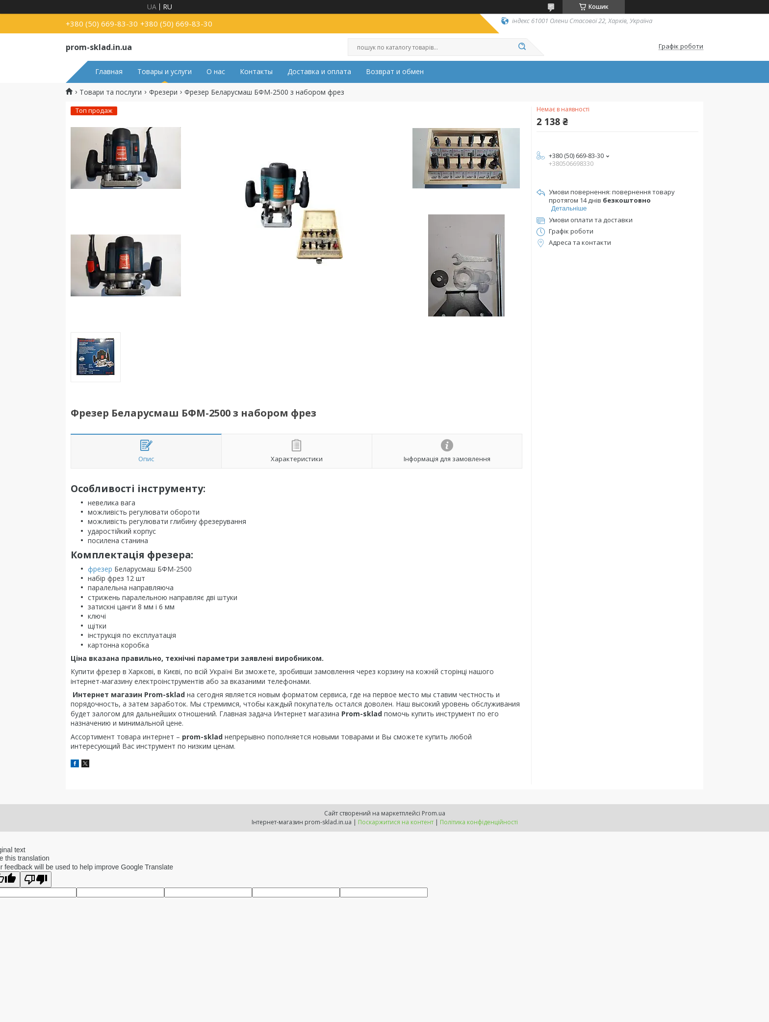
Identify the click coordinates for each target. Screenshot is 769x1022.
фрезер (100, 569)
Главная (109, 71)
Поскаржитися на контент (396, 822)
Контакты (256, 71)
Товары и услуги (164, 71)
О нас (215, 71)
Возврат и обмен (395, 71)
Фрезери (163, 92)
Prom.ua (433, 813)
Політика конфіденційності (479, 822)
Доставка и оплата (319, 71)
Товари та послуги (110, 92)
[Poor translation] (35, 879)
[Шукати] (522, 47)
